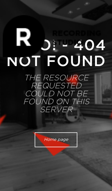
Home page (56, 139)
